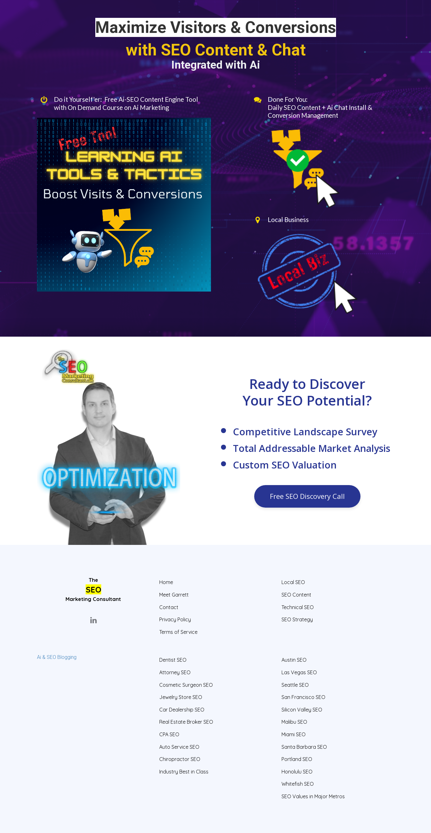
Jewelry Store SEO (180, 697)
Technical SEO (297, 607)
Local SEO (293, 582)
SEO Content (296, 595)
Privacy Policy (175, 620)
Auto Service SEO (179, 747)
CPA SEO (169, 734)
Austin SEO (294, 660)
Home (166, 582)
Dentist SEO (173, 660)
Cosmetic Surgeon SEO (186, 685)
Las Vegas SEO (299, 672)
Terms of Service (178, 632)
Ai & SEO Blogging (56, 657)
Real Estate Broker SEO (186, 722)
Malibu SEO (294, 722)
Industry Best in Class (183, 772)
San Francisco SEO (303, 697)
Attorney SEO (175, 672)
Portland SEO (296, 759)
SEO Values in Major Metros (313, 796)
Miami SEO (293, 734)
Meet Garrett (174, 595)
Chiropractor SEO (179, 759)
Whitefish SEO (297, 784)
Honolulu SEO (297, 772)
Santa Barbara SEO (304, 747)
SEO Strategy (297, 620)
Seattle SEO (295, 685)
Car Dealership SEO (181, 710)
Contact (168, 607)
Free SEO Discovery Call (307, 496)
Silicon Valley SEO (301, 710)
